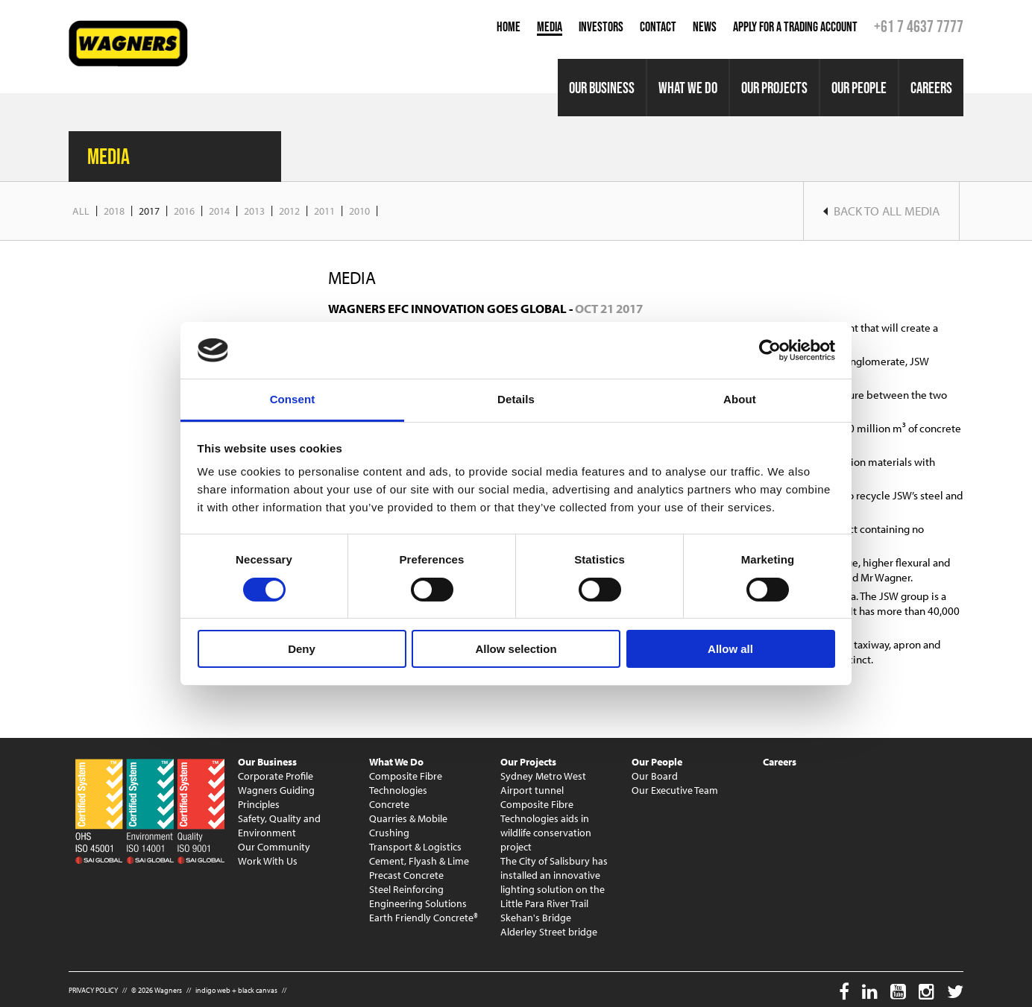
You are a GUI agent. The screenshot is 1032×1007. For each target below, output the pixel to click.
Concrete (389, 804)
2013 (254, 211)
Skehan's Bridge (535, 917)
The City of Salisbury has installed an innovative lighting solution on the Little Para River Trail (554, 882)
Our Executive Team (675, 790)
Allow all (730, 649)
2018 (114, 211)
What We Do (687, 87)
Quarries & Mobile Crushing (408, 825)
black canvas (257, 990)
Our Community (274, 846)
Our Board (655, 776)
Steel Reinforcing (406, 889)
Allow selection (515, 649)
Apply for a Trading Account (795, 27)
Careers (931, 87)
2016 (184, 211)
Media (549, 27)
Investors (601, 27)
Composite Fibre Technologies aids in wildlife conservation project (545, 825)
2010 (359, 211)
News (705, 27)
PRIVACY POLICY (93, 990)
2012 (289, 211)
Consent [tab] (292, 399)
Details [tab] (516, 399)
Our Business (602, 87)
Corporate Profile (275, 776)
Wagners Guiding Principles (276, 797)
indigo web (212, 990)
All (80, 211)
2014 (219, 211)
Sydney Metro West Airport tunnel (543, 783)
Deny (301, 649)
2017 (149, 211)
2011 (324, 211)
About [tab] (739, 399)
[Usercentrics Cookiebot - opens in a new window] (770, 350)
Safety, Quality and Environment (279, 825)
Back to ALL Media (881, 210)
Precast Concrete (406, 875)
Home (508, 27)
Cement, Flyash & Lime (419, 861)
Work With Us (268, 861)
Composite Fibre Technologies (405, 783)
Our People (859, 87)
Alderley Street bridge (548, 931)
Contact (658, 27)
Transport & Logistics (415, 846)
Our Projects (774, 87)
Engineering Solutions (418, 903)
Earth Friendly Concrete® (423, 917)
